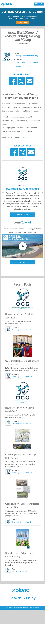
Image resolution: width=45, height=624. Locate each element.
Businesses (33, 16)
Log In (29, 4)
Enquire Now (22, 22)
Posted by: (18, 53)
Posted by (15, 327)
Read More (23, 262)
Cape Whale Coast (13, 16)
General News (20, 63)
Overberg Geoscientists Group (22, 11)
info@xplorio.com (27, 608)
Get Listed (38, 4)
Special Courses (30, 18)
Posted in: (17, 59)
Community (34, 63)
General (18, 66)
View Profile (22, 214)
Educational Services (16, 18)
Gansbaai (24, 16)
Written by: (22, 185)
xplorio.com (36, 608)
